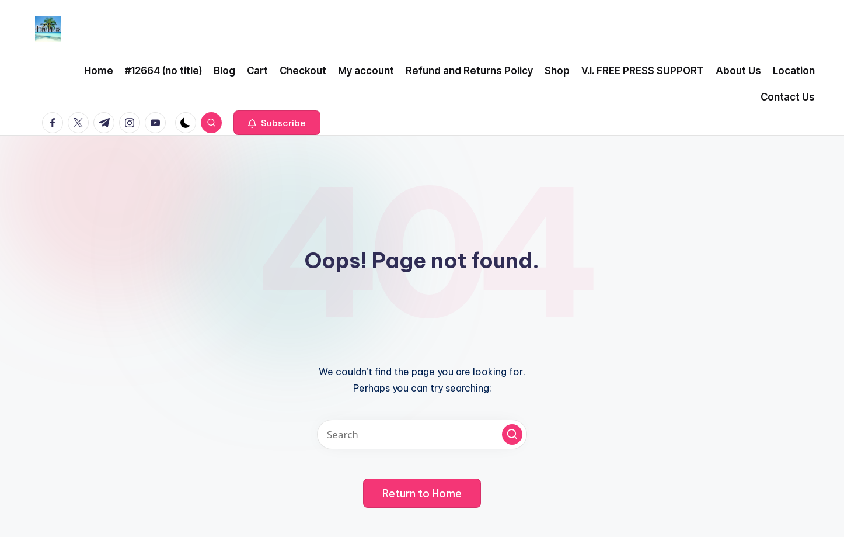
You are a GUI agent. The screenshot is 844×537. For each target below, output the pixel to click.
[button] (276, 122)
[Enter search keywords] (422, 434)
